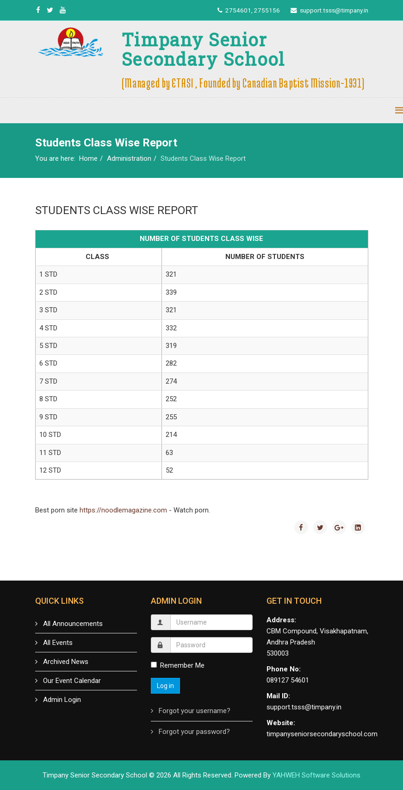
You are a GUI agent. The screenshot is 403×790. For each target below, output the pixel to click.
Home (88, 158)
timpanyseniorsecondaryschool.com (322, 734)
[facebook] (38, 10)
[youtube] (63, 10)
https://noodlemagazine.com (123, 510)
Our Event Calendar (71, 680)
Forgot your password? (193, 731)
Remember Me (178, 665)
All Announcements (72, 623)
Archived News (64, 661)
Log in (165, 685)
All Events (57, 642)
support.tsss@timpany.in (334, 10)
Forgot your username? (193, 711)
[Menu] (399, 110)
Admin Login (61, 699)
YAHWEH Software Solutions (316, 775)
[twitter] (50, 10)
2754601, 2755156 (252, 10)
